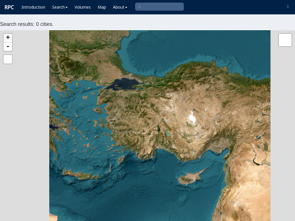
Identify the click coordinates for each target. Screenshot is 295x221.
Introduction (33, 7)
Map (102, 7)
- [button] (8, 46)
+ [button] (8, 38)
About (120, 7)
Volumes (83, 7)
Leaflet (87, 214)
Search (60, 7)
